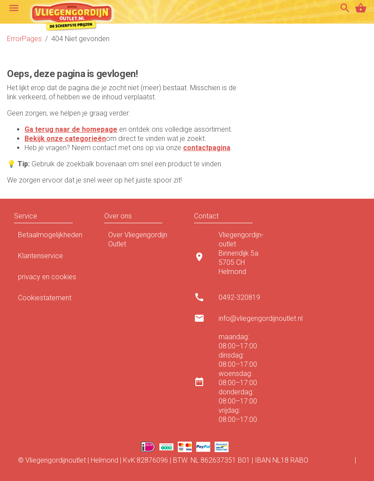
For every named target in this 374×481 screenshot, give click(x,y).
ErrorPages (24, 39)
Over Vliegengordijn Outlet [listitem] (142, 239)
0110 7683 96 (331, 460)
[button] (81, 216)
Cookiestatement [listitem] (52, 300)
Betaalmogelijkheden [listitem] (52, 237)
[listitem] (232, 257)
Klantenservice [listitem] (52, 258)
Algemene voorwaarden (187, 469)
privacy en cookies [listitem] (52, 279)
